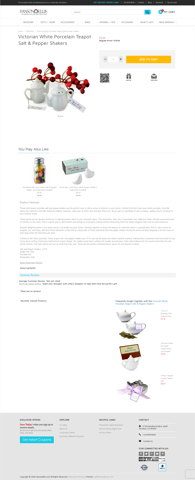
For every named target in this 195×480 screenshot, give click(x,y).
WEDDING (28, 22)
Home (20, 31)
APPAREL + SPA (107, 22)
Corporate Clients (67, 432)
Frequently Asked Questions (111, 425)
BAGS (87, 22)
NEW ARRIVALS (166, 22)
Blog (150, 2)
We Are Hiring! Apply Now (110, 429)
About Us (63, 429)
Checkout (159, 2)
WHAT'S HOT (147, 22)
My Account (172, 2)
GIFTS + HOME (48, 22)
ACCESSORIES (68, 22)
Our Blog (63, 425)
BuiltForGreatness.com (104, 477)
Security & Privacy (77, 477)
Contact (141, 2)
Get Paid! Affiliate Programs (72, 436)
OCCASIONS (127, 22)
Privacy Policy (105, 432)
